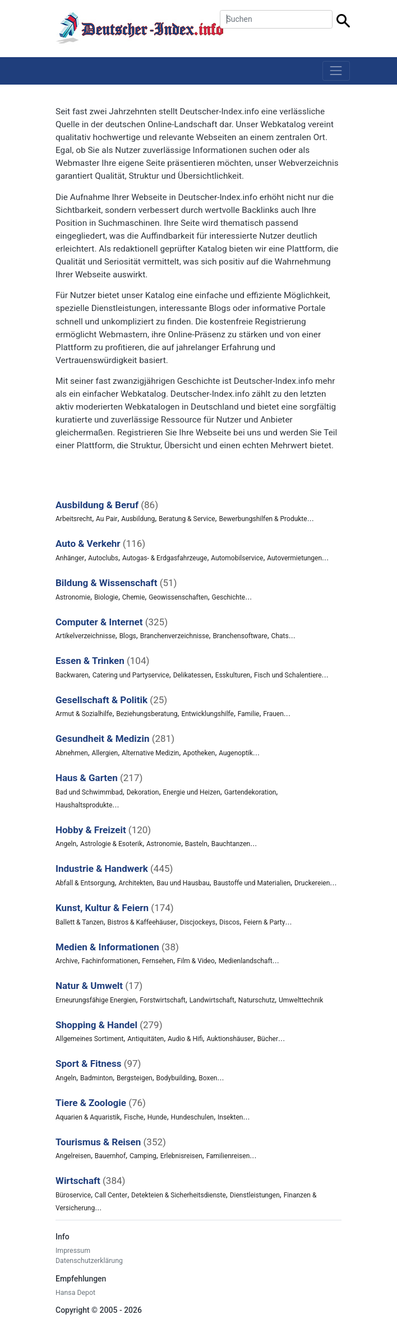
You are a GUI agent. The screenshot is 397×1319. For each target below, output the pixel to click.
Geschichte (228, 597)
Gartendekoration (250, 792)
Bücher (267, 1039)
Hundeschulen (192, 1117)
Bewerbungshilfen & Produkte (263, 519)
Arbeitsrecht (74, 519)
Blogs (127, 636)
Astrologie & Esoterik (111, 844)
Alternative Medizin (150, 753)
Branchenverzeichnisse (174, 636)
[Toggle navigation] (336, 71)
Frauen (273, 714)
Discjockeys (197, 922)
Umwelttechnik (301, 1000)
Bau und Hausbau (182, 883)
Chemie (133, 597)
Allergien (105, 753)
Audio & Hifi (185, 1039)
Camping (143, 1156)
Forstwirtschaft (162, 1000)
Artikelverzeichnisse (86, 636)
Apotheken (199, 753)
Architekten (135, 883)
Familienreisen (228, 1156)
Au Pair (106, 519)
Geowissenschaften (178, 597)
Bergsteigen (135, 1078)
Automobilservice (237, 558)
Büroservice (73, 1195)
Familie (249, 714)
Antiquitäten (145, 1039)
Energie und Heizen (191, 792)
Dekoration (143, 792)
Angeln (66, 844)
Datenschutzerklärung (89, 1261)
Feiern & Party (264, 922)
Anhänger (70, 558)
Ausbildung (138, 519)
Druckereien (312, 883)
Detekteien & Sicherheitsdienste (178, 1195)
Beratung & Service (187, 519)
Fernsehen (157, 961)
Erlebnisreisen (181, 1156)
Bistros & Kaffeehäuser (142, 922)
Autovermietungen (294, 558)
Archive (67, 961)
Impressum (73, 1251)
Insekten (230, 1117)
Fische (134, 1117)
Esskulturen (232, 675)
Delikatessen (192, 675)
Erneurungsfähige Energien (96, 1000)
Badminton (96, 1078)
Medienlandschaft (246, 961)
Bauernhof (110, 1156)
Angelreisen (73, 1156)
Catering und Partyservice (131, 675)
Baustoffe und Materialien (251, 883)
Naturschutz (256, 1000)
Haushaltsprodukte (84, 805)
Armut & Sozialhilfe (84, 714)
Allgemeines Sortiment (89, 1039)
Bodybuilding (175, 1078)
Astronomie (73, 597)
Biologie (106, 597)
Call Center (111, 1195)
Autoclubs (103, 558)
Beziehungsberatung (146, 714)
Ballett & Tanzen (80, 922)
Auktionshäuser (229, 1039)
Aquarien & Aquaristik (88, 1117)
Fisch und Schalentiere (288, 675)
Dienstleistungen (255, 1195)
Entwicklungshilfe (207, 714)
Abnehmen (72, 753)
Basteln (196, 844)
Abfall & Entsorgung (85, 883)
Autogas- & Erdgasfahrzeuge (164, 558)
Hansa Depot (75, 1293)
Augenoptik (236, 753)
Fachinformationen (110, 961)
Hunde (157, 1117)
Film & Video (196, 961)
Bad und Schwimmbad (89, 792)
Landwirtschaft (212, 1000)
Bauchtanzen (230, 844)
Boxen (207, 1078)
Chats (280, 636)
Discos (229, 922)
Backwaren (72, 675)
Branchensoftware (240, 636)
